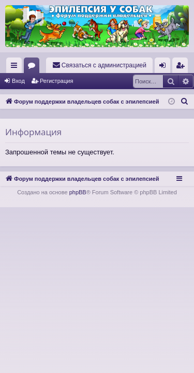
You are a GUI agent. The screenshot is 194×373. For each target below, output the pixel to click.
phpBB (77, 192)
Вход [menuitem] (164, 67)
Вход (18, 81)
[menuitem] (99, 65)
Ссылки (16, 67)
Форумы (33, 67)
